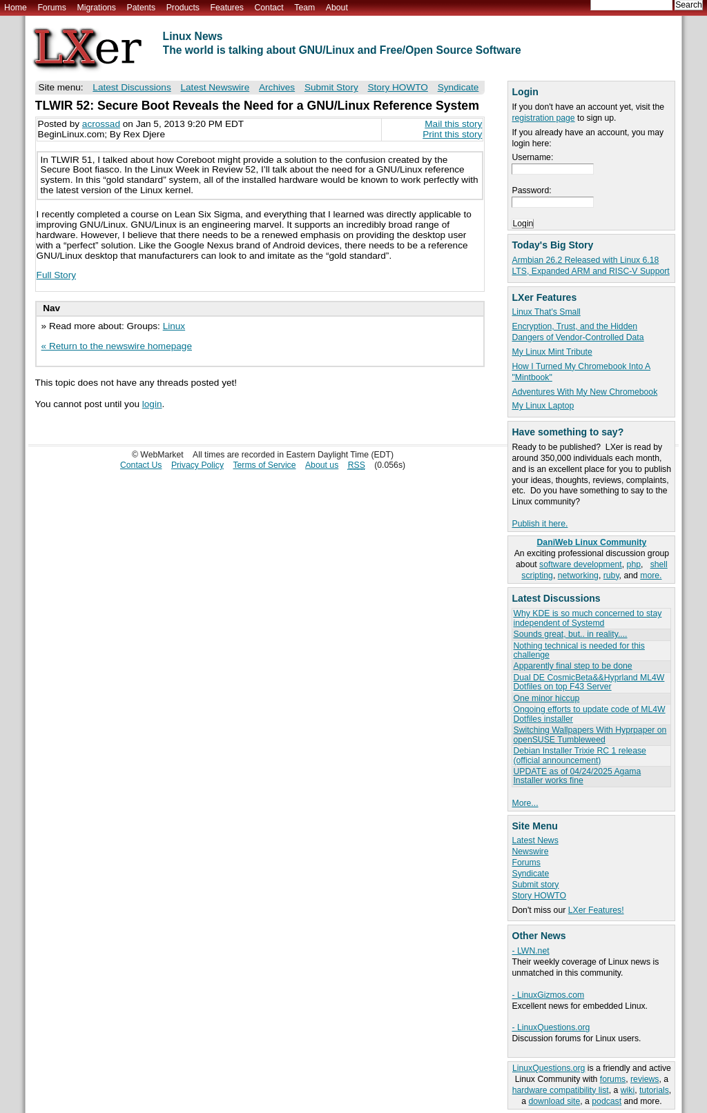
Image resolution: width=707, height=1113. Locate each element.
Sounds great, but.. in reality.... (570, 634)
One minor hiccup (546, 698)
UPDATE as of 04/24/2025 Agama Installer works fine (577, 776)
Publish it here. (540, 524)
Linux (174, 326)
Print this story (452, 134)
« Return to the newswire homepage (116, 346)
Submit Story (331, 87)
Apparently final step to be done (572, 666)
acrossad (101, 124)
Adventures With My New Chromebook (584, 392)
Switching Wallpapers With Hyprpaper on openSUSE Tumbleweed (589, 734)
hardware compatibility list (560, 1090)
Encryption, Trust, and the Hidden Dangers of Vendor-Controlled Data (577, 332)
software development (580, 564)
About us (321, 465)
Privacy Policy (197, 465)
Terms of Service (264, 465)
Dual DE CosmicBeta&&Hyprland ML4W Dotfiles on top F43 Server (588, 682)
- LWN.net (530, 951)
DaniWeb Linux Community (592, 542)
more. (650, 575)
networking (578, 575)
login (152, 404)
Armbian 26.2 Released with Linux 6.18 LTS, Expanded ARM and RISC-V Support (590, 265)
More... (525, 803)
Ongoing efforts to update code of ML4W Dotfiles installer (589, 714)
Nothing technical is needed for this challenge (578, 650)
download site (554, 1101)
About (337, 7)
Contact (268, 7)
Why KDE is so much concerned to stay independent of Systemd (587, 618)
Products (183, 7)
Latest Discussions (132, 87)
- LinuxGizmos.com (548, 995)
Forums (51, 7)
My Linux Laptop (543, 406)
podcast (606, 1101)
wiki (628, 1090)
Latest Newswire (214, 87)
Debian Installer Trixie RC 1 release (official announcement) (579, 755)
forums (613, 1079)
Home (15, 7)
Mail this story (453, 124)
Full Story (56, 275)
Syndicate (530, 873)
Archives (277, 87)
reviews (644, 1079)
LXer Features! (596, 910)
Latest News (535, 840)
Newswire (530, 851)
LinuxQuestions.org (548, 1068)
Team (304, 7)
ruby (611, 575)
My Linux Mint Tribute (552, 352)
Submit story (535, 884)
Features (227, 7)
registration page (543, 118)
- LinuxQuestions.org (551, 1027)
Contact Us (141, 465)
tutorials (654, 1090)
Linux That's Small (546, 312)
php (634, 564)
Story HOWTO (539, 895)
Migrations (96, 7)
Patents (141, 7)
